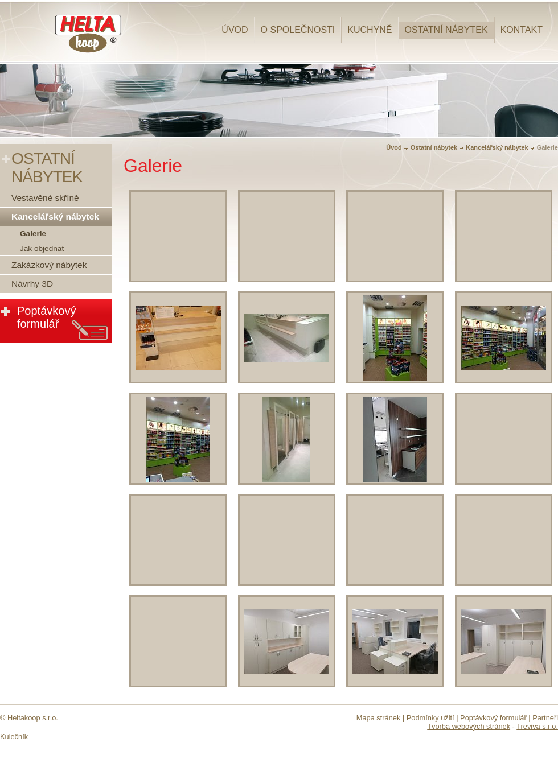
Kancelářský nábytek (497, 147)
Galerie (33, 233)
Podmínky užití (430, 717)
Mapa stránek (378, 717)
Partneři (545, 717)
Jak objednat (42, 248)
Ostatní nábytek (446, 30)
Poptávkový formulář (46, 317)
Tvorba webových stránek (468, 726)
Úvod (234, 30)
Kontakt (521, 30)
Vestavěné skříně (45, 198)
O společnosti (298, 30)
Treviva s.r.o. (537, 726)
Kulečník (14, 736)
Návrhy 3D (32, 283)
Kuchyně (369, 30)
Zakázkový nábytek (49, 265)
